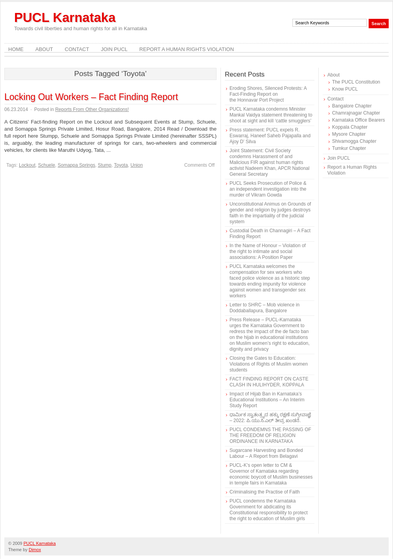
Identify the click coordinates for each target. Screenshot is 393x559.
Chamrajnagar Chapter (356, 113)
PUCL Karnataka (65, 17)
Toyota (121, 165)
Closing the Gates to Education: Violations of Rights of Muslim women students (269, 364)
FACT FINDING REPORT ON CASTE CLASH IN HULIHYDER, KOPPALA (269, 382)
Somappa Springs (76, 165)
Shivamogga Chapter (354, 141)
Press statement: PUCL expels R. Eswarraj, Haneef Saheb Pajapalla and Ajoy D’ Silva (270, 135)
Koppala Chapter (349, 127)
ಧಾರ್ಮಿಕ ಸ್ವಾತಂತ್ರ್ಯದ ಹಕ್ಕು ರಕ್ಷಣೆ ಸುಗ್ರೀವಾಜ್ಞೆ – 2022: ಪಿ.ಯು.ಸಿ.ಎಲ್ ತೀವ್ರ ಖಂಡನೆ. (270, 417)
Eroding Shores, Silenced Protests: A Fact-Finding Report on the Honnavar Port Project (268, 94)
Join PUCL (114, 49)
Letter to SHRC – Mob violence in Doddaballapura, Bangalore (264, 307)
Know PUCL (345, 89)
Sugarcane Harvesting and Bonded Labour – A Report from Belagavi (266, 453)
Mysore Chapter (348, 134)
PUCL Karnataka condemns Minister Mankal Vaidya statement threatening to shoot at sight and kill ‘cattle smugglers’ (271, 115)
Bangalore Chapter (352, 106)
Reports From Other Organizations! (92, 109)
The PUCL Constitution (356, 82)
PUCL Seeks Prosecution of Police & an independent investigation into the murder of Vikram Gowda (268, 189)
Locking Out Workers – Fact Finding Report (91, 97)
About (44, 49)
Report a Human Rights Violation (187, 49)
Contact (77, 49)
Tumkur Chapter (349, 148)
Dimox (35, 549)
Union (136, 165)
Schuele (46, 165)
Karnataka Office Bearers (358, 120)
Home (16, 49)
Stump (105, 165)
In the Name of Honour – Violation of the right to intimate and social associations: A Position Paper (268, 251)
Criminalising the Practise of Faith (265, 492)
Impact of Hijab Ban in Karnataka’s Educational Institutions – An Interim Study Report (267, 399)
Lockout (27, 165)
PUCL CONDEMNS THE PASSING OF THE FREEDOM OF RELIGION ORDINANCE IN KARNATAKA (270, 435)
